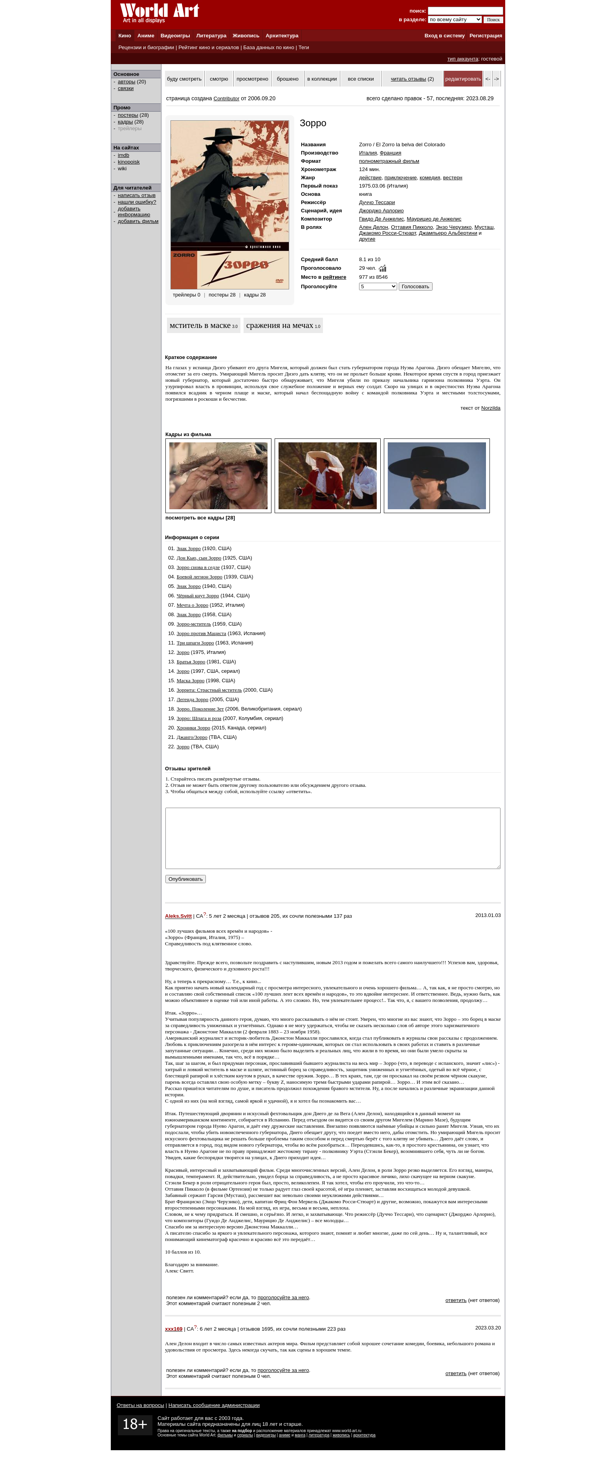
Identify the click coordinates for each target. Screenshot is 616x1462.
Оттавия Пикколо (412, 227)
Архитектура (282, 36)
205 (275, 928)
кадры (125, 122)
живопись (341, 1447)
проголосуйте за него (283, 1309)
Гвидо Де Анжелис (381, 219)
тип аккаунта (462, 59)
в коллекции (322, 79)
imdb (123, 155)
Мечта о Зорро (193, 605)
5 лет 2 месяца (227, 928)
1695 (267, 1341)
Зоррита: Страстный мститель (209, 690)
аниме (284, 1447)
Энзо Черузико (453, 227)
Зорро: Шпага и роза (199, 718)
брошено (288, 79)
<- (488, 79)
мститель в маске (200, 325)
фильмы (225, 1447)
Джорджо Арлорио (381, 211)
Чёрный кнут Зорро (198, 595)
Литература (211, 36)
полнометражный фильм (389, 161)
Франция (391, 153)
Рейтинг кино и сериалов (208, 47)
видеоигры (266, 1447)
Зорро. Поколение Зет (200, 709)
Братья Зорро (191, 662)
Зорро (183, 652)
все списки (361, 79)
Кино (124, 36)
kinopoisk (129, 162)
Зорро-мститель (194, 624)
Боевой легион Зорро (199, 577)
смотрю (219, 79)
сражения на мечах (280, 325)
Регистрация (485, 36)
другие (367, 239)
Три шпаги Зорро (195, 643)
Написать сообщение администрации (214, 1417)
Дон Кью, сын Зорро (199, 558)
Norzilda (490, 408)
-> (496, 79)
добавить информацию (134, 211)
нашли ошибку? (137, 202)
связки (126, 88)
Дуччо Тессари (377, 202)
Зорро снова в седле (198, 567)
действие (370, 177)
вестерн (452, 177)
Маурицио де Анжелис (434, 219)
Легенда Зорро (193, 699)
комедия (430, 177)
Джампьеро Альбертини (448, 233)
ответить (456, 1312)
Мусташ (484, 227)
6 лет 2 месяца (218, 1341)
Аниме (146, 36)
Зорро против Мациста (201, 633)
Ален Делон (373, 227)
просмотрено (252, 79)
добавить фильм (138, 221)
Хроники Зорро (193, 728)
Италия (368, 153)
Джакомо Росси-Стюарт (387, 233)
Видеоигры (175, 36)
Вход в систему (445, 36)
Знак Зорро (189, 548)
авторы (127, 82)
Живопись (246, 36)
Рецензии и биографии (146, 47)
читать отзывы (408, 79)
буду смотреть (184, 79)
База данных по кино (268, 47)
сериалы (245, 1447)
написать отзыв (137, 195)
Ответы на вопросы (140, 1417)
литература (318, 1447)
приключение (401, 177)
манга (300, 1447)
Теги (304, 47)
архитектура (364, 1447)
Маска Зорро (191, 680)
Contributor (227, 98)
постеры (128, 115)
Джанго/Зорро (192, 737)
